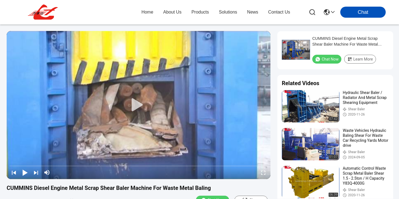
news (252, 12)
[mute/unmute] (47, 172)
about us (172, 12)
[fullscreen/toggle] (263, 172)
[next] (36, 172)
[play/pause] (24, 172)
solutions (228, 12)
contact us (279, 12)
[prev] (13, 172)
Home (147, 12)
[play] (138, 105)
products (200, 12)
